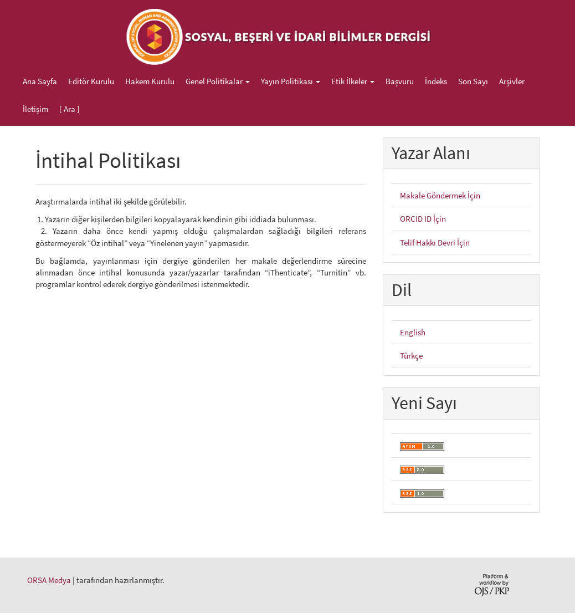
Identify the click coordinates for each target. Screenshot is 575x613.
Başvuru (400, 81)
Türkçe (411, 355)
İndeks (436, 81)
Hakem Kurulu (149, 81)
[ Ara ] (69, 109)
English (412, 332)
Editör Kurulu (91, 81)
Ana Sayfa (40, 81)
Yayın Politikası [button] (290, 81)
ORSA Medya (49, 580)
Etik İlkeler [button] (352, 81)
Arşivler (512, 81)
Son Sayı (473, 81)
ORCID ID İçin (423, 218)
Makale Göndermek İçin (440, 195)
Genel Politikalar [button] (218, 81)
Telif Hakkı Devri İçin (435, 242)
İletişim (35, 109)
